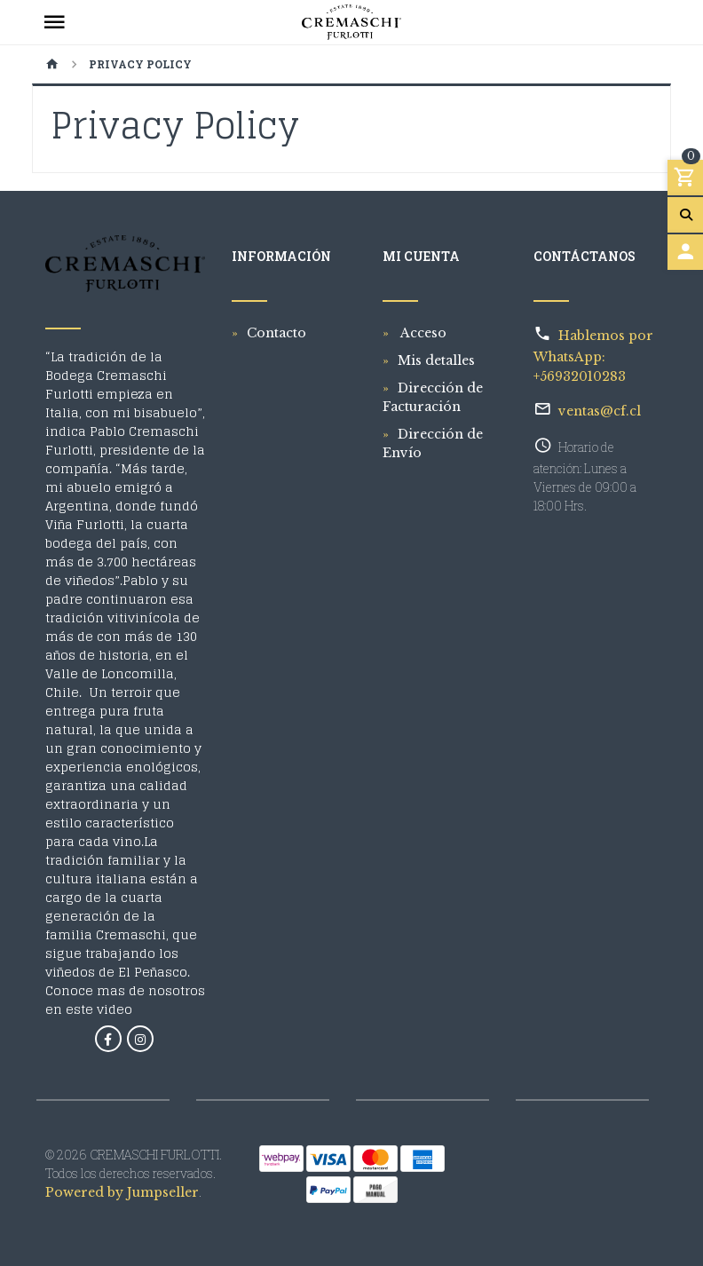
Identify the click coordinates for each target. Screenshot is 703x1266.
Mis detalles (436, 360)
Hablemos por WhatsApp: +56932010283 (593, 356)
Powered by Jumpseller (122, 1192)
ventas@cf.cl (599, 411)
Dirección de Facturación (433, 397)
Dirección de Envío (433, 443)
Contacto (276, 333)
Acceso (422, 333)
